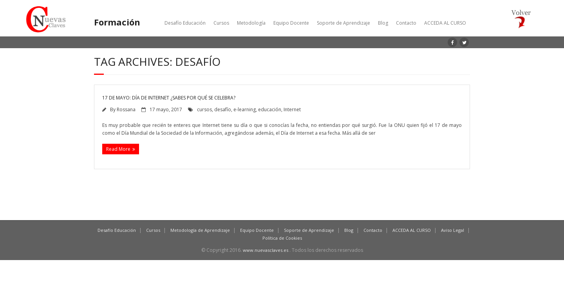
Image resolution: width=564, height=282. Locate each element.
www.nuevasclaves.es (265, 250)
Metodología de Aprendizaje (200, 230)
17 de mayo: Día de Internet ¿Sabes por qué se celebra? (168, 97)
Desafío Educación (185, 23)
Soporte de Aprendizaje (343, 23)
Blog (383, 23)
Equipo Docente (291, 23)
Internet (292, 109)
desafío (222, 109)
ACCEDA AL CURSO (445, 23)
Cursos (221, 23)
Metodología (251, 23)
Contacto (406, 23)
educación (269, 109)
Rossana (126, 109)
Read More (118, 149)
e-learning (244, 109)
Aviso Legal (452, 230)
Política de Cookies (282, 238)
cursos (204, 109)
